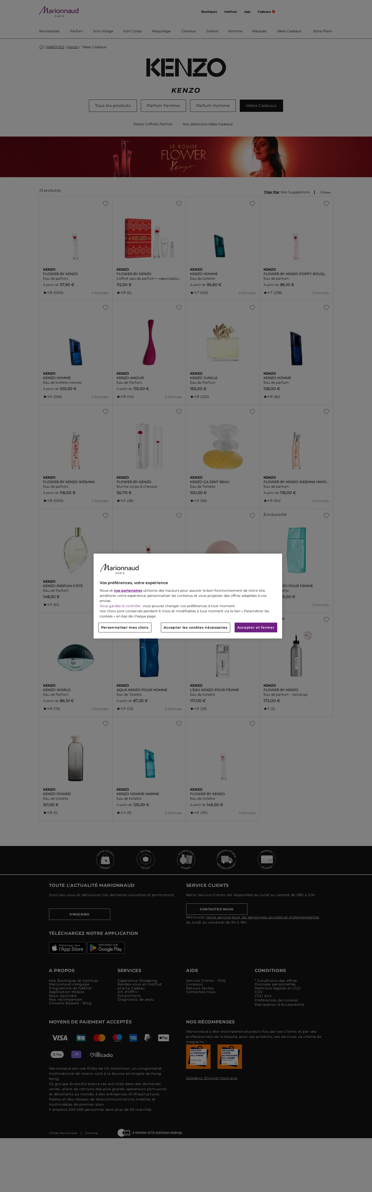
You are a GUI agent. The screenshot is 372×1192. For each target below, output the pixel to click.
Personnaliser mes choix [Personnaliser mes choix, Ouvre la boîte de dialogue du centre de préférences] (125, 627)
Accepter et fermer (256, 627)
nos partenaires (128, 590)
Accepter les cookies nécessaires (195, 627)
